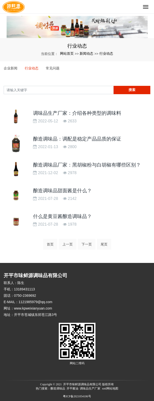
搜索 (132, 90)
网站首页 (67, 53)
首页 (50, 244)
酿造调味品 (57, 388)
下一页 (87, 244)
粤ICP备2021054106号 (77, 396)
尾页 (104, 244)
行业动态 (106, 53)
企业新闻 (10, 68)
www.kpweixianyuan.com (33, 308)
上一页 (67, 244)
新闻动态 (86, 53)
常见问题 (52, 68)
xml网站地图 (110, 388)
